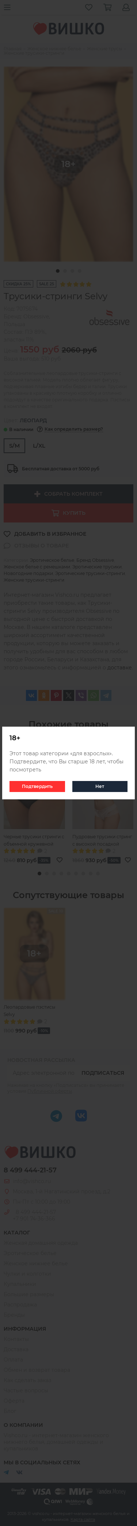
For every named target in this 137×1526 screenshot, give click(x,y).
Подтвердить (37, 786)
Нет (99, 786)
